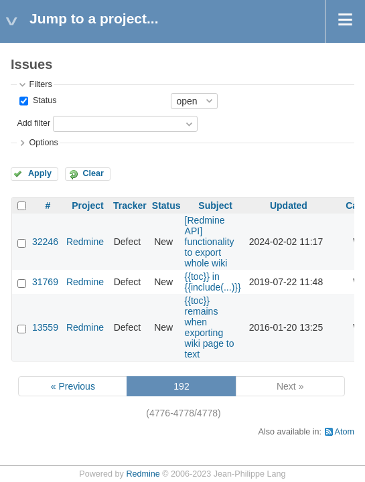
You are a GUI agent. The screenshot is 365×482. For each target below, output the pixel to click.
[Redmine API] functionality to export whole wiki (209, 241)
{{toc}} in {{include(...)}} (213, 282)
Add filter (33, 123)
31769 (45, 281)
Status (43, 100)
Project (87, 205)
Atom (344, 431)
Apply (40, 173)
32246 (45, 241)
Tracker (130, 205)
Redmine (85, 241)
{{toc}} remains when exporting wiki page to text (209, 327)
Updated (288, 205)
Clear (93, 173)
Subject (215, 205)
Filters (40, 84)
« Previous (73, 386)
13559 (45, 327)
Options (43, 142)
